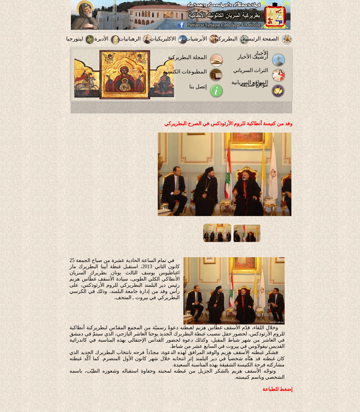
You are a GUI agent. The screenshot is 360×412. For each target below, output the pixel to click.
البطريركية (225, 39)
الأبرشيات (196, 39)
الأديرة (101, 39)
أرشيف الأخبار (252, 57)
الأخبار (261, 53)
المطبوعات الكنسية (185, 72)
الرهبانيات (130, 39)
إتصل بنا (198, 86)
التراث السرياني (250, 70)
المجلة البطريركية (187, 57)
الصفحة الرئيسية (260, 39)
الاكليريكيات (163, 39)
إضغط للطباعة (277, 389)
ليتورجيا (74, 39)
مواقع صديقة (254, 85)
